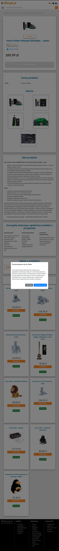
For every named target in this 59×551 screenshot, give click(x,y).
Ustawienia (29, 285)
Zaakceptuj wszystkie (40, 285)
